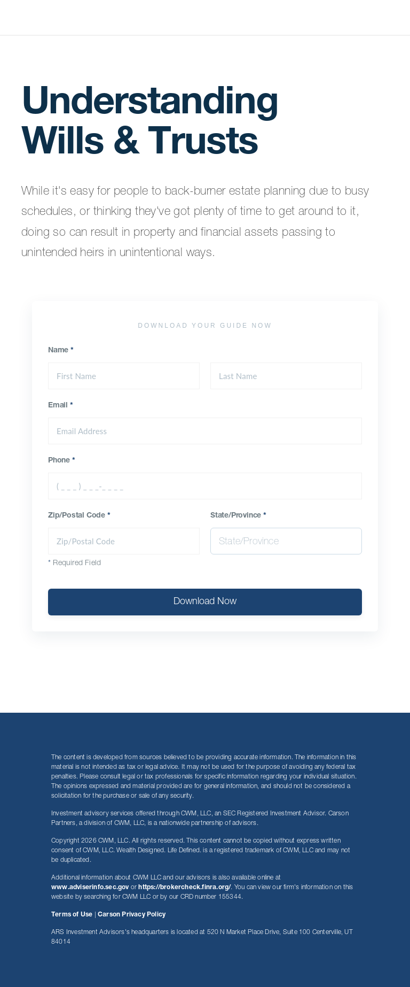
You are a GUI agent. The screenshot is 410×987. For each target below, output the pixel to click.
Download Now (205, 602)
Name (61, 350)
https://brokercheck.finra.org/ (184, 887)
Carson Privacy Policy (131, 915)
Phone (61, 461)
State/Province (238, 516)
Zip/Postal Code (79, 516)
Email (60, 406)
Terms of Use (71, 915)
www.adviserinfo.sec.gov (90, 887)
